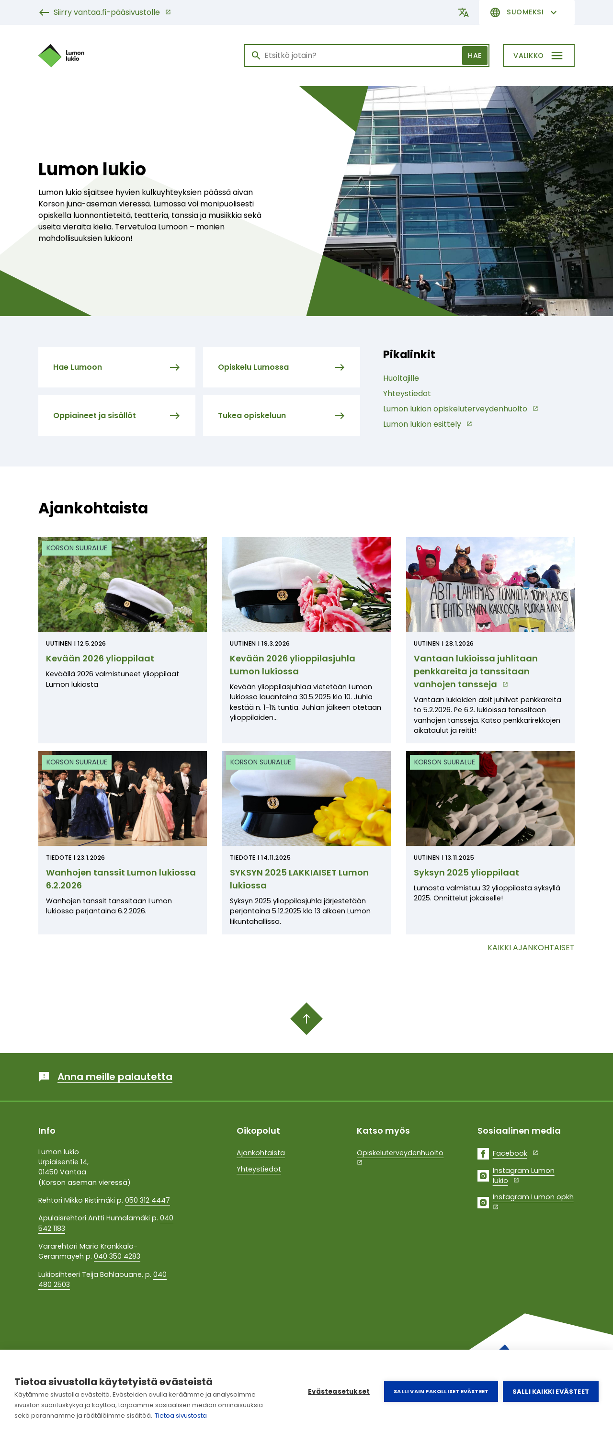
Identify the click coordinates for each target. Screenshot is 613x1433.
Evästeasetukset (339, 1391)
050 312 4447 (147, 1200)
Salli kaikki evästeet (550, 1391)
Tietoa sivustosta (181, 1415)
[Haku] (366, 55)
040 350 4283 (117, 1256)
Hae (475, 55)
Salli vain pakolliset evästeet (441, 1391)
